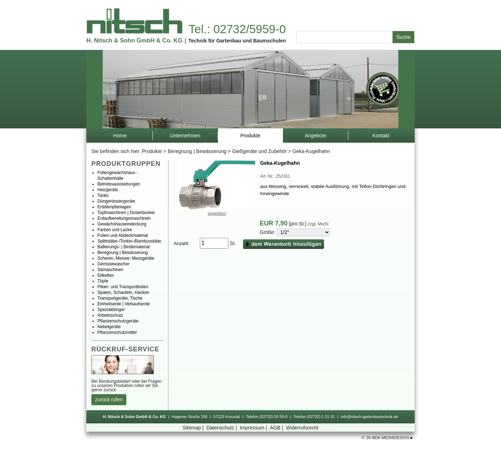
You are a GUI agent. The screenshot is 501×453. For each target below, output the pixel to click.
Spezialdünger (111, 309)
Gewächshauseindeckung (121, 224)
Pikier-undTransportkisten (122, 286)
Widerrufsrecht (302, 428)
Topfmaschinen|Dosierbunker (126, 212)
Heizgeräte (107, 189)
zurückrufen (109, 399)
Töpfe (102, 281)
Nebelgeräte (109, 326)
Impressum (254, 428)
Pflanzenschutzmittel (117, 332)
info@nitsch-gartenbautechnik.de (369, 416)
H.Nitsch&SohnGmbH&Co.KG (134, 40)
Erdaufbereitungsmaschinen (124, 218)
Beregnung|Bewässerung (197, 151)
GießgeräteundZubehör (259, 151)
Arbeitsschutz (110, 315)
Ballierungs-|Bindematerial (123, 246)
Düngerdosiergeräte (116, 201)
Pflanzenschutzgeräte (117, 321)
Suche (403, 37)
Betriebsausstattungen (118, 184)
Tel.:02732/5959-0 (236, 29)
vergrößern (217, 213)
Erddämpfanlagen (114, 206)
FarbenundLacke (114, 229)
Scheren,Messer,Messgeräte (125, 258)
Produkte (152, 151)
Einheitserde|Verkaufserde (123, 303)
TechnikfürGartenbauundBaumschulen (237, 41)
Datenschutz (222, 428)
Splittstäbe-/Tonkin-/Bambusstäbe (129, 241)
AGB (277, 428)
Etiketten (105, 275)
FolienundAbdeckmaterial (122, 235)
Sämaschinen (110, 269)
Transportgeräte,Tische (119, 298)
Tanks (102, 195)
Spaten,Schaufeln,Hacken (123, 292)
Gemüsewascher (113, 263)
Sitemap (194, 428)
